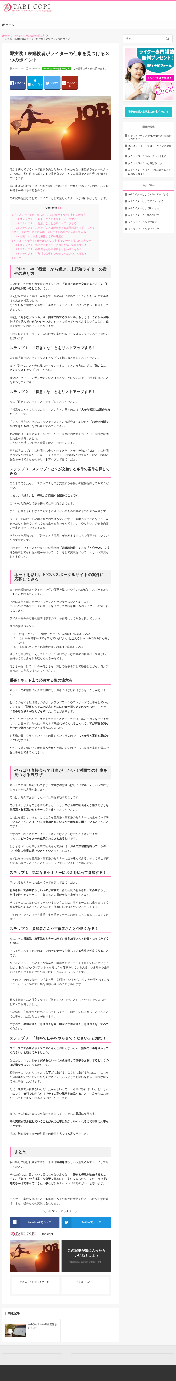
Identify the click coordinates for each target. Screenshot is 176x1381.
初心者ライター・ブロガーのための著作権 (149, 148)
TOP (6, 35)
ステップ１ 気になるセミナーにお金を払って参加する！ (51, 244)
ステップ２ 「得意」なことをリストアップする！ (47, 223)
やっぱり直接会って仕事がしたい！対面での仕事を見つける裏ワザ (51, 240)
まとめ (16, 257)
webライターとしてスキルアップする (148, 194)
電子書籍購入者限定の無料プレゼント (148, 111)
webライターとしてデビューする (146, 201)
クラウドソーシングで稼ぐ (142, 222)
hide (60, 208)
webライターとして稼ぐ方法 (143, 208)
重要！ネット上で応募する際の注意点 (39, 236)
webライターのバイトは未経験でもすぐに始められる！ (149, 172)
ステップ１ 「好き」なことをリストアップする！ (47, 219)
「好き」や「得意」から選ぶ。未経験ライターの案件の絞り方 (49, 214)
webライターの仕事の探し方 (29, 35)
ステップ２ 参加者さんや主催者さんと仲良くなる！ (48, 249)
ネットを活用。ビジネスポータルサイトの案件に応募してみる (49, 231)
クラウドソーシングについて (143, 229)
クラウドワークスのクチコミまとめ (147, 156)
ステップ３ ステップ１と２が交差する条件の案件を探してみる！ (56, 227)
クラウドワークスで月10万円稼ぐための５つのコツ (150, 137)
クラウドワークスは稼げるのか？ (146, 163)
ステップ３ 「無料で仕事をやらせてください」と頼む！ (51, 253)
